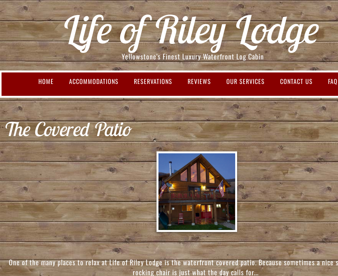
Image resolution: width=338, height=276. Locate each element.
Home (46, 81)
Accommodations (94, 81)
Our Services (245, 81)
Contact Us (296, 81)
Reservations (153, 81)
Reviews (199, 81)
